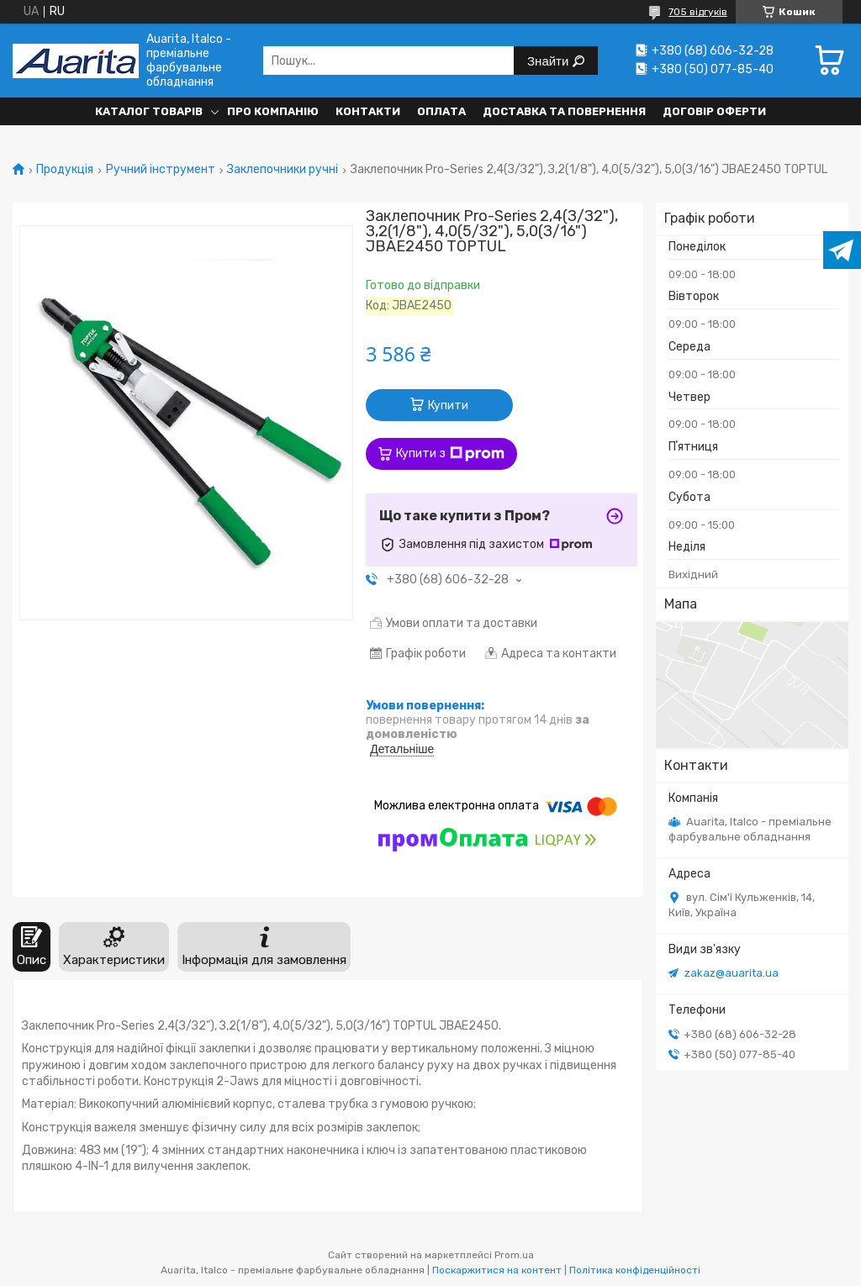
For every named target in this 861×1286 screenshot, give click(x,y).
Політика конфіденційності (634, 1270)
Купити (448, 405)
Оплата (441, 111)
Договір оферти (714, 111)
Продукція (64, 170)
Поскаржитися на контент (497, 1270)
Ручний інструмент (160, 170)
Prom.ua (514, 1255)
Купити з (450, 453)
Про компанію (273, 111)
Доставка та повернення (564, 111)
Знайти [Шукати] (549, 61)
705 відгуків (697, 12)
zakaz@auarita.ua (731, 973)
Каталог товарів (149, 111)
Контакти (367, 111)
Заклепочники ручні (282, 170)
